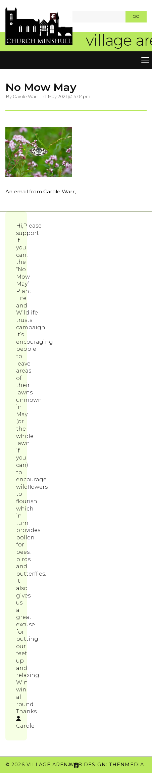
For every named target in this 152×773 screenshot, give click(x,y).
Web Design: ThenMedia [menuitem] (106, 765)
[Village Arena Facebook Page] (53, 17)
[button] (76, 60)
